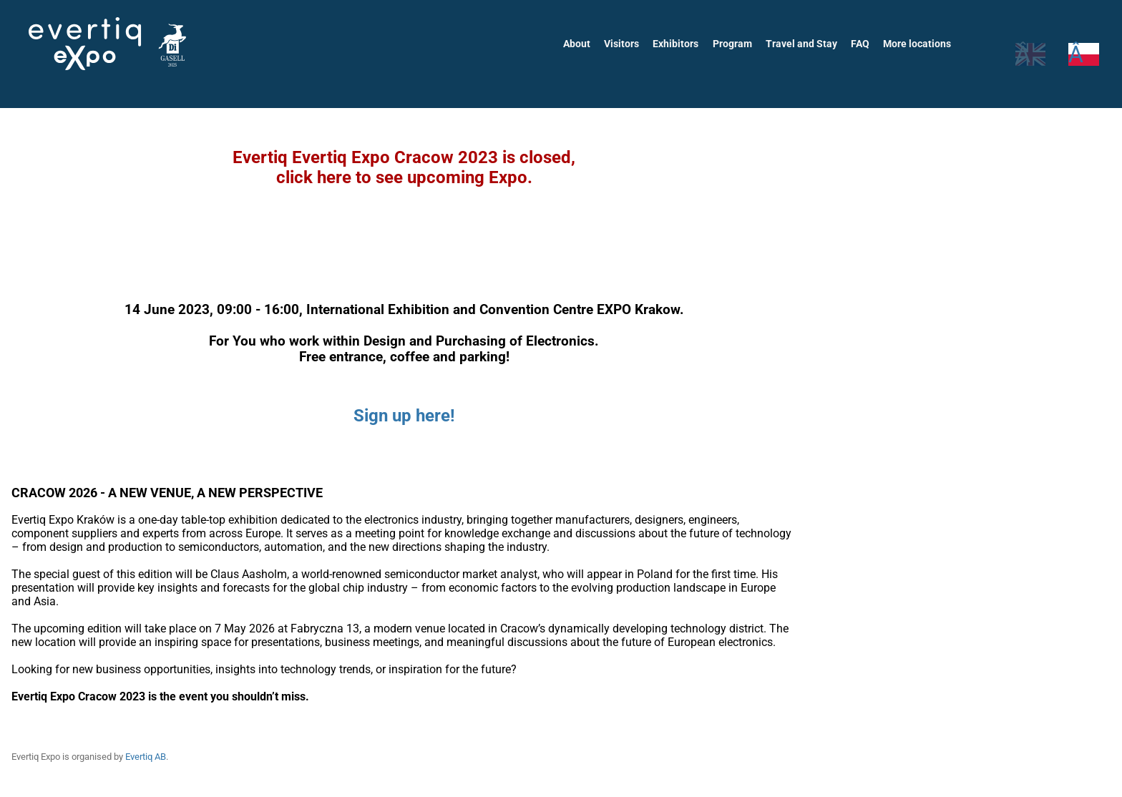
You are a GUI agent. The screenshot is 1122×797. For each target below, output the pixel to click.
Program (735, 43)
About (581, 43)
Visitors (626, 43)
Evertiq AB (149, 756)
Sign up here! (404, 416)
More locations (917, 43)
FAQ (861, 43)
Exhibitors (680, 43)
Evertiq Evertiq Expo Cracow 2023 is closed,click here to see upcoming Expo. (403, 167)
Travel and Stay (804, 43)
